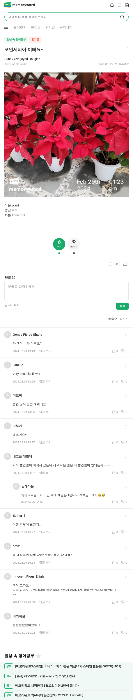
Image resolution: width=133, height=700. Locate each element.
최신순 (124, 319)
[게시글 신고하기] (125, 264)
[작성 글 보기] (125, 5)
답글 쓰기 (45, 351)
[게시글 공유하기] (117, 264)
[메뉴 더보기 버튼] (6, 27)
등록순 (112, 319)
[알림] (111, 5)
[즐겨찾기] (38, 655)
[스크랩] (118, 5)
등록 (122, 306)
